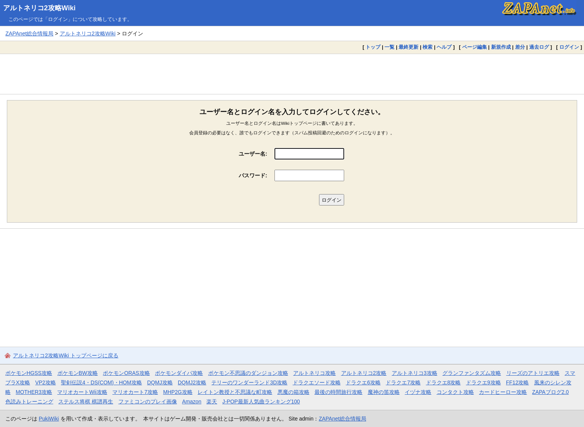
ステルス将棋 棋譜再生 (85, 401)
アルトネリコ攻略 (314, 373)
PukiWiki (49, 419)
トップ (372, 47)
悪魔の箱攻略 (294, 392)
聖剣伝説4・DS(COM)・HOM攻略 (101, 382)
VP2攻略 (45, 382)
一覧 (389, 47)
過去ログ (539, 47)
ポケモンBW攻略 (77, 373)
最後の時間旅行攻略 (338, 392)
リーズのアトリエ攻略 (533, 373)
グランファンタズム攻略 (471, 373)
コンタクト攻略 (455, 392)
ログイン (569, 47)
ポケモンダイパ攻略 (179, 373)
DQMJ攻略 (159, 382)
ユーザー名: (253, 154)
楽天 (211, 401)
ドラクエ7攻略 (403, 382)
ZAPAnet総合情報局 (29, 33)
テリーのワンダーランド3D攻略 (249, 382)
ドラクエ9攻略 (483, 382)
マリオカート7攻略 (135, 392)
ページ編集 (474, 47)
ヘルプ (444, 47)
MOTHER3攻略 (34, 392)
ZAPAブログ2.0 (550, 392)
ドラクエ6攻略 (363, 382)
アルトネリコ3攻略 (414, 373)
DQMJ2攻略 (192, 382)
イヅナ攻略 (418, 392)
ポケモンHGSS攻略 (28, 373)
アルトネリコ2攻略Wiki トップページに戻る (65, 355)
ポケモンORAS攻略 (126, 373)
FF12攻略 (517, 382)
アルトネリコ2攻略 (364, 373)
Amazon (191, 401)
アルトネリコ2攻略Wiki (39, 8)
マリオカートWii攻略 (82, 392)
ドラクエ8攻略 (443, 382)
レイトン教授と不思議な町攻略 (235, 392)
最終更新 (408, 47)
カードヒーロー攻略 (503, 392)
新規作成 (501, 47)
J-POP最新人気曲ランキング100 (261, 401)
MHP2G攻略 (177, 392)
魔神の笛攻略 (384, 392)
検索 (427, 47)
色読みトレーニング (29, 401)
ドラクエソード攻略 (317, 382)
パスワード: (253, 175)
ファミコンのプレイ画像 (147, 401)
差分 (520, 47)
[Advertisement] (292, 74)
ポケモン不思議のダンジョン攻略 (248, 373)
